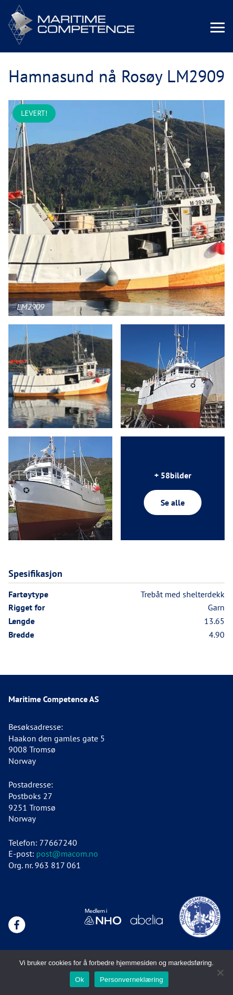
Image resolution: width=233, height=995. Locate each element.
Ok (79, 979)
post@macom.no (67, 853)
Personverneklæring (131, 979)
